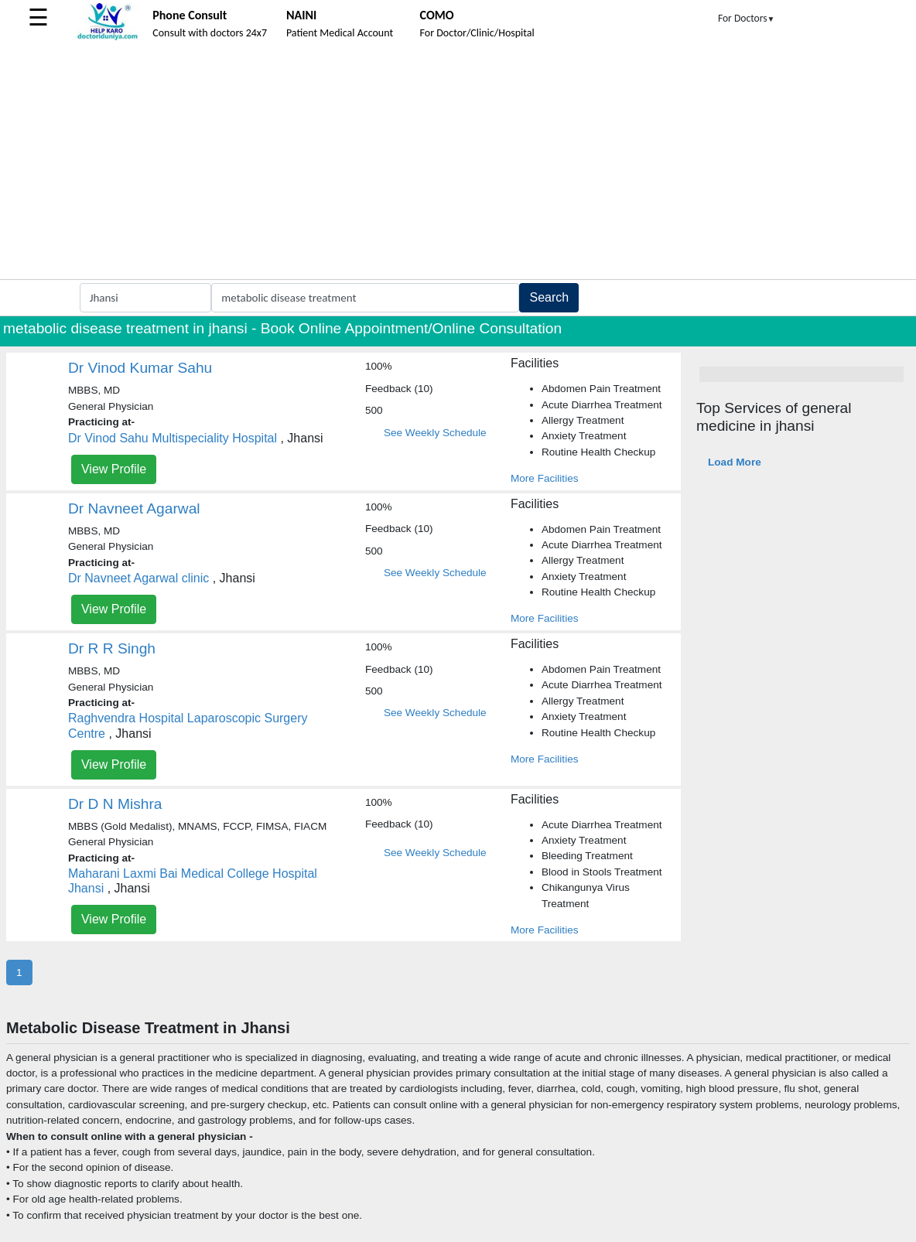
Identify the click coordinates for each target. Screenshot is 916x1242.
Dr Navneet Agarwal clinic (138, 578)
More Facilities (545, 478)
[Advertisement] (458, 163)
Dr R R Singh (112, 648)
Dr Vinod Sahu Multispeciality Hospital (172, 438)
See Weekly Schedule (435, 432)
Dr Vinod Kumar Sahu (140, 368)
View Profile (113, 469)
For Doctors (746, 18)
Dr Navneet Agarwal (134, 508)
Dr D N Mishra (115, 804)
